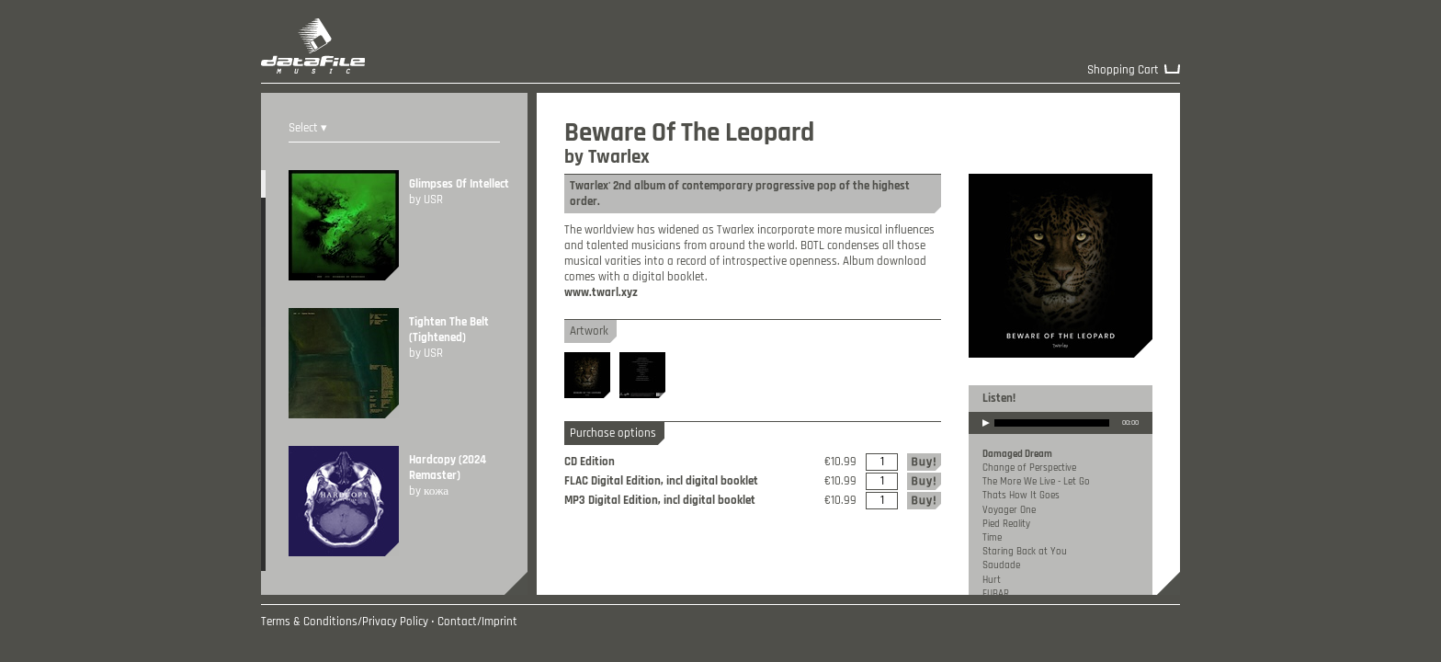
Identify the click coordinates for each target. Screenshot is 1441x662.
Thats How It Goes (1021, 495)
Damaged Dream (1017, 454)
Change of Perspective (1029, 468)
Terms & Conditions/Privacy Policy (344, 622)
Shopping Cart (1123, 70)
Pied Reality (1006, 524)
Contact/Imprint (477, 622)
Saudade (1001, 565)
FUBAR (995, 594)
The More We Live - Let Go (1036, 481)
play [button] (986, 435)
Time (992, 537)
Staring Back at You (1024, 551)
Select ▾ (308, 128)
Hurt (991, 580)
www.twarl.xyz (601, 293)
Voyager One (1009, 510)
